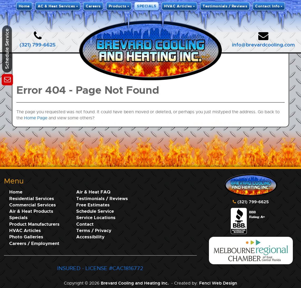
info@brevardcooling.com (263, 44)
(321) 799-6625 (38, 44)
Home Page (35, 117)
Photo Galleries (26, 236)
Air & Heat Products (31, 211)
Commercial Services (32, 204)
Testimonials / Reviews (225, 6)
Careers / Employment (34, 243)
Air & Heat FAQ (93, 192)
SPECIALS (146, 6)
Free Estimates (93, 204)
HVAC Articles (178, 6)
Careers (93, 6)
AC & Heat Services (56, 6)
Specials (18, 217)
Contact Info (267, 6)
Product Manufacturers (34, 224)
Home (24, 6)
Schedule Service (95, 211)
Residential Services (31, 198)
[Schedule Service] (7, 78)
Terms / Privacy (93, 230)
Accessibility (90, 236)
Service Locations (96, 217)
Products (117, 6)
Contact (85, 224)
